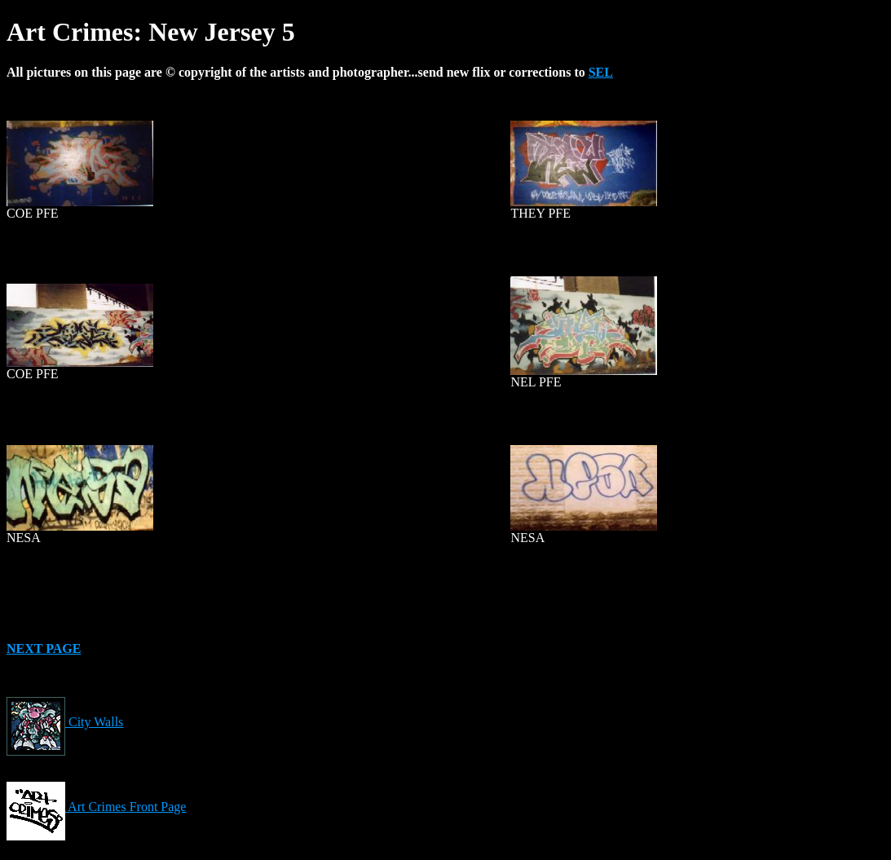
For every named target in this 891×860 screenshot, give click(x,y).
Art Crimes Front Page (96, 807)
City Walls (65, 722)
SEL (601, 72)
